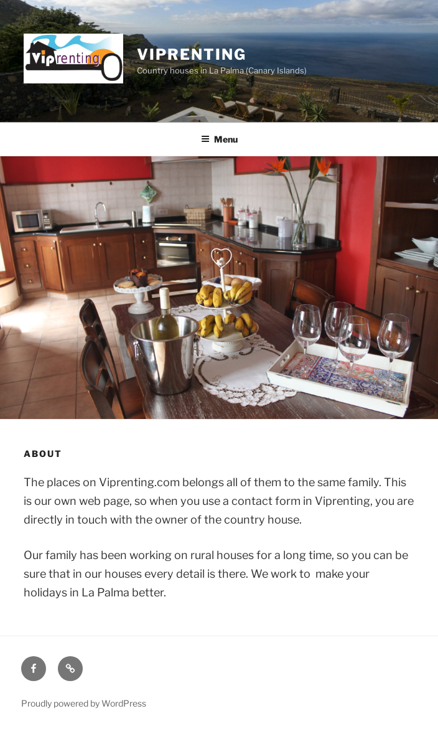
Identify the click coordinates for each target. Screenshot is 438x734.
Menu (219, 139)
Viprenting (191, 54)
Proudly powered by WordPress (83, 703)
